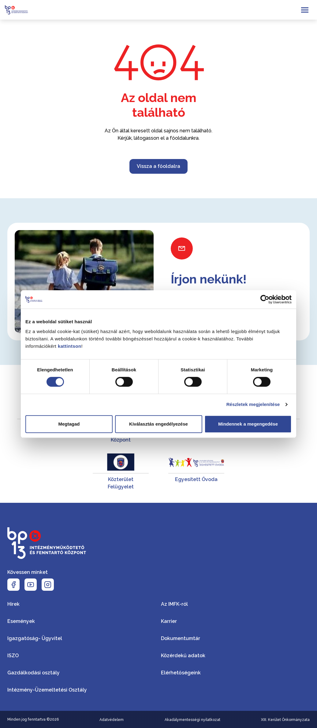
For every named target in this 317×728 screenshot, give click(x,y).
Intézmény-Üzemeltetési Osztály (47, 690)
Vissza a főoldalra (158, 166)
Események (21, 621)
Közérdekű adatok (183, 655)
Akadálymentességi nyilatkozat (192, 720)
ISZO (13, 655)
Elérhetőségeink (181, 673)
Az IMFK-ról (174, 604)
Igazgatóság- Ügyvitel (34, 638)
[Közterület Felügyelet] (121, 472)
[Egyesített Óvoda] (196, 472)
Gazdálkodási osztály (33, 673)
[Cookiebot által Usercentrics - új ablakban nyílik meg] (265, 299)
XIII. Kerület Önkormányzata (285, 720)
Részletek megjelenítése (253, 404)
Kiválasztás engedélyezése (158, 424)
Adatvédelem (111, 720)
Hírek (13, 604)
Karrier (169, 621)
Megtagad (69, 424)
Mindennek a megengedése (248, 424)
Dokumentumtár (180, 638)
